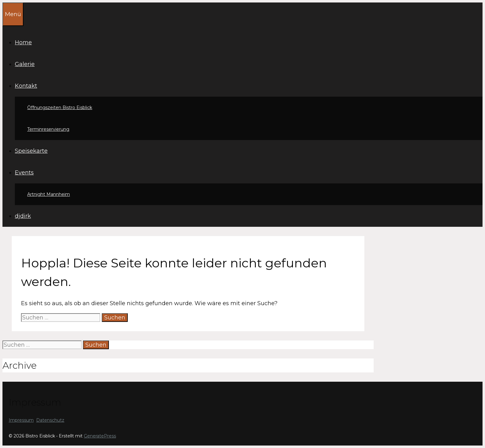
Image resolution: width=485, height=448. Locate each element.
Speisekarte (31, 150)
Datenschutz (50, 420)
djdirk (23, 216)
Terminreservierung (48, 129)
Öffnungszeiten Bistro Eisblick (59, 107)
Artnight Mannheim (48, 194)
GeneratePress (100, 436)
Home (23, 42)
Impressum (21, 420)
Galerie (25, 64)
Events (24, 172)
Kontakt (26, 85)
